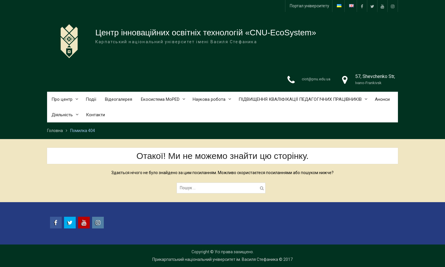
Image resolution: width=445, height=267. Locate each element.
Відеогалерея (118, 99)
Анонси (382, 99)
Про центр (62, 99)
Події (91, 99)
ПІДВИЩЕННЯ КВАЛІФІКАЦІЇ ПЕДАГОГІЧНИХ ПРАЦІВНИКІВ (300, 99)
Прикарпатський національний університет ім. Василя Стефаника (215, 259)
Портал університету (309, 6)
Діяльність (62, 114)
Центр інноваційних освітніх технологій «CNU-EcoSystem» (205, 32)
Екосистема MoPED (160, 99)
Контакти (95, 114)
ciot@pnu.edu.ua (316, 79)
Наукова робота (209, 99)
